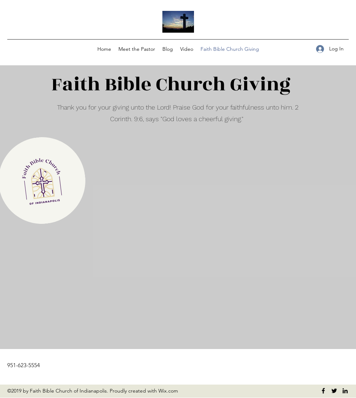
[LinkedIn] (345, 390)
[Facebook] (323, 390)
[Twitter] (334, 390)
